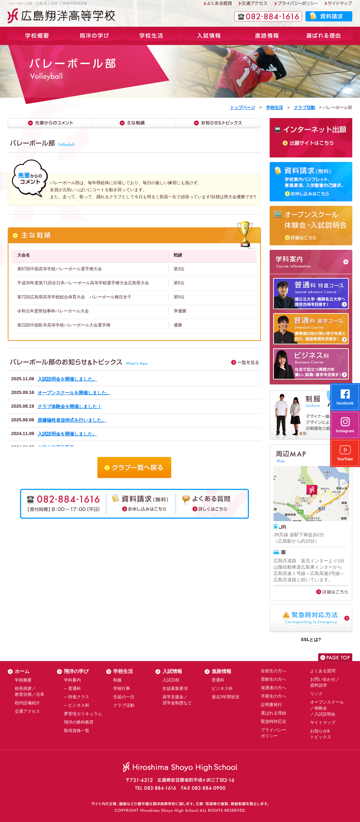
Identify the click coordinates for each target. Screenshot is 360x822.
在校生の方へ (273, 670)
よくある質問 (322, 670)
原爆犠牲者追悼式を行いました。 (72, 420)
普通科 (218, 680)
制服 (117, 680)
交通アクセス (27, 711)
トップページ (242, 107)
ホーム (22, 671)
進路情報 (266, 36)
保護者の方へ (273, 687)
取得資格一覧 (76, 730)
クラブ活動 (304, 107)
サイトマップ (322, 722)
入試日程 (170, 680)
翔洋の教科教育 (79, 722)
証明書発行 (271, 704)
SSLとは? (311, 639)
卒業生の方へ (273, 696)
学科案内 (94, 36)
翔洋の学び (76, 671)
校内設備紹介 (27, 702)
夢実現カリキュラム (83, 713)
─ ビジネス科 (76, 705)
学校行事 (121, 688)
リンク (316, 693)
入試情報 (209, 36)
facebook (344, 397)
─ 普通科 (72, 688)
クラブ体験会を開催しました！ (70, 406)
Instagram (345, 425)
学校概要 (36, 36)
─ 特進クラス (76, 696)
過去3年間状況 (225, 696)
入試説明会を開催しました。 (67, 379)
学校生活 (151, 36)
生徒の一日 (123, 696)
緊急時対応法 (273, 721)
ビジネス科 (222, 688)
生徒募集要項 (175, 688)
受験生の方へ (273, 679)
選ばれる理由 (323, 36)
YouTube (345, 453)
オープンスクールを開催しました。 (74, 392)
